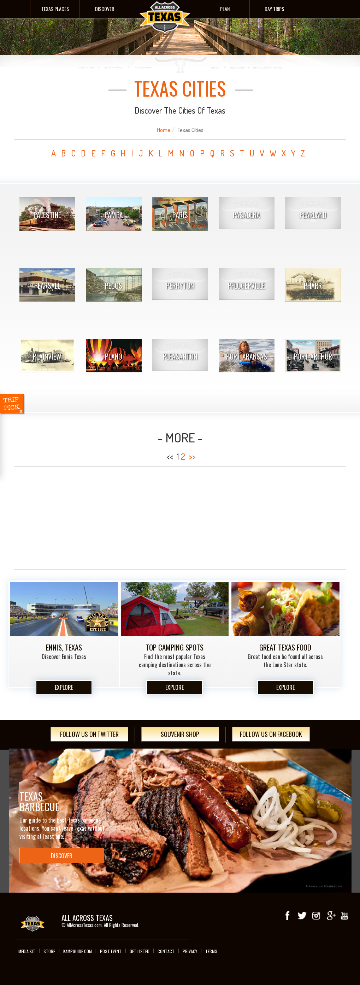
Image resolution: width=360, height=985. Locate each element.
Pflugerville (246, 285)
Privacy (190, 951)
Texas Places (55, 8)
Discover (104, 8)
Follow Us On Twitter (89, 734)
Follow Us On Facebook (271, 734)
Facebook (288, 915)
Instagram (316, 915)
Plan (225, 8)
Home (163, 129)
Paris (180, 215)
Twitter (302, 915)
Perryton (180, 285)
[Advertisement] (180, 518)
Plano (113, 356)
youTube (344, 915)
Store (49, 951)
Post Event (111, 951)
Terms (211, 951)
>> (192, 456)
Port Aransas (246, 356)
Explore (64, 687)
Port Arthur (313, 356)
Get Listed (139, 951)
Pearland (313, 215)
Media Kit (26, 951)
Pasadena (246, 215)
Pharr (313, 285)
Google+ (330, 915)
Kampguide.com (77, 951)
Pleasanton (180, 356)
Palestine (47, 215)
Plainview (47, 356)
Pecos (113, 285)
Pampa (114, 215)
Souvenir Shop (180, 734)
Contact (166, 951)
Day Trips (274, 8)
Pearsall (47, 285)
